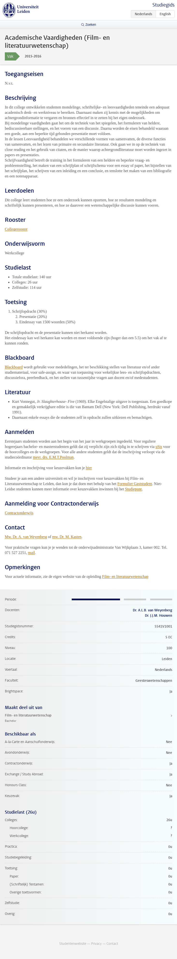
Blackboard (14, 367)
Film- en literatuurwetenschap (125, 576)
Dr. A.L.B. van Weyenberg (152, 610)
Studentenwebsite (72, 943)
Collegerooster (16, 229)
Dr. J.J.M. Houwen (158, 615)
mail (31, 553)
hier (89, 468)
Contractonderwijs (19, 513)
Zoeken (90, 24)
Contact (112, 943)
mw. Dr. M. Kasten (67, 537)
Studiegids (163, 5)
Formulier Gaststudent (134, 484)
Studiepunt (133, 489)
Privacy (96, 943)
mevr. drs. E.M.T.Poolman (53, 457)
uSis (159, 447)
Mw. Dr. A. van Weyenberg (26, 537)
